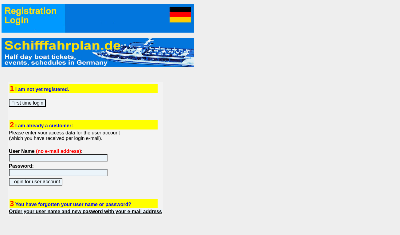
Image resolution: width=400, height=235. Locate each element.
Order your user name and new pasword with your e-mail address (85, 211)
